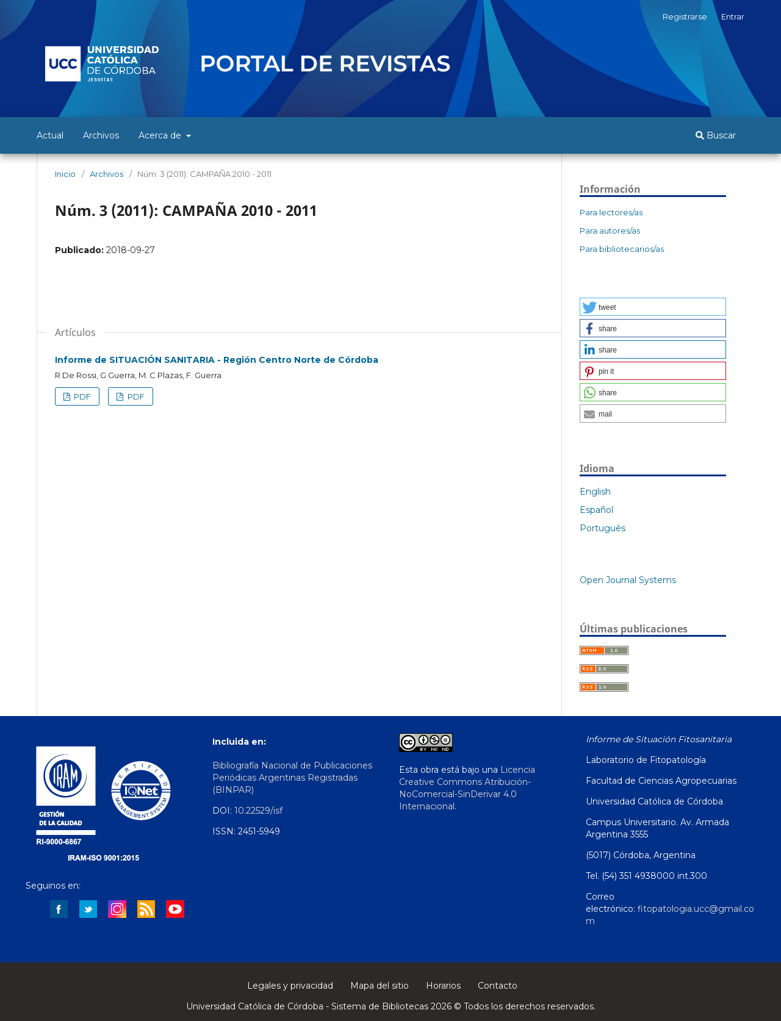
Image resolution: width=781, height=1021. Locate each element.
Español (596, 509)
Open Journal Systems (628, 580)
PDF (81, 396)
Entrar (732, 16)
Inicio (65, 174)
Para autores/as (610, 230)
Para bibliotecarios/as (622, 249)
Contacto (497, 985)
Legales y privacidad (290, 985)
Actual (50, 135)
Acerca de (161, 135)
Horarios (443, 985)
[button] (653, 307)
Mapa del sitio (379, 985)
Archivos (101, 135)
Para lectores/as (611, 212)
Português (602, 528)
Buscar (716, 135)
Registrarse (685, 16)
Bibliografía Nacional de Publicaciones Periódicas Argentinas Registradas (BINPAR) (292, 777)
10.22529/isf (258, 810)
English (595, 491)
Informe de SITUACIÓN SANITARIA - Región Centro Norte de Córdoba (216, 359)
